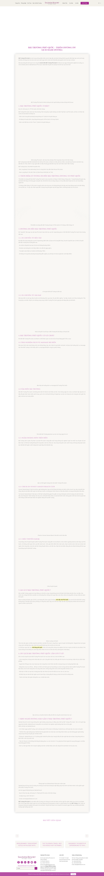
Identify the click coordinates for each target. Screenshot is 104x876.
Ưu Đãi (76, 3)
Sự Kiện (71, 3)
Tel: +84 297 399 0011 (45, 861)
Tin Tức (60, 857)
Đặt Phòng (84, 3)
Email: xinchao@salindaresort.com (47, 864)
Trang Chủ (17, 3)
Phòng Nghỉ (23, 3)
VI (99, 3)
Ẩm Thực (29, 3)
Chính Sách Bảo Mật (63, 861)
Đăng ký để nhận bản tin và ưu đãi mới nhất (27, 865)
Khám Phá (64, 3)
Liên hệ (68, 859)
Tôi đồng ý (73, 874)
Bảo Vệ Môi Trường (37, 3)
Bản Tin (64, 857)
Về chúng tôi (64, 859)
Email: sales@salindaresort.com (78, 864)
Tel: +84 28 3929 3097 (76, 861)
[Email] (25, 868)
